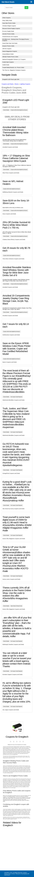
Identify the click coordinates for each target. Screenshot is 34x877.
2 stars (13, 741)
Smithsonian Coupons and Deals (11, 334)
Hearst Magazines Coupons (9, 51)
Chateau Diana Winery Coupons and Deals (14, 239)
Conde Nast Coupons (8, 62)
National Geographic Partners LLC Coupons (14, 59)
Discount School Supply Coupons (11, 28)
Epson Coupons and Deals (10, 362)
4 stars (20, 741)
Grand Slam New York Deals (9, 43)
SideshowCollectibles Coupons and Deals (13, 400)
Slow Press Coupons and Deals (11, 172)
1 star (10, 741)
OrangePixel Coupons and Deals (11, 473)
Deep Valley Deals (7, 20)
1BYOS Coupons (6, 48)
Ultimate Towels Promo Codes (10, 56)
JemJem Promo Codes (8, 34)
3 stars (17, 741)
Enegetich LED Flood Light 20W (10, 79)
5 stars (23, 741)
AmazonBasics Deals (8, 54)
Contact (24, 872)
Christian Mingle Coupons (9, 25)
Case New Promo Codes (8, 23)
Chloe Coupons (6, 17)
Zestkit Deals (5, 64)
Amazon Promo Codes (8, 46)
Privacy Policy (7, 873)
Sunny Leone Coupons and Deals (11, 579)
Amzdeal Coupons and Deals (10, 147)
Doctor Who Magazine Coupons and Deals (14, 538)
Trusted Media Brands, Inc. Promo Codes (13, 67)
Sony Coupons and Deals (9, 213)
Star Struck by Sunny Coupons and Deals (13, 508)
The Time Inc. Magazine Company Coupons (14, 70)
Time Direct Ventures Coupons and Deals (13, 258)
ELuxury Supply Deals (8, 31)
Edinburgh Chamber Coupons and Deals (13, 644)
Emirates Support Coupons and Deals (12, 674)
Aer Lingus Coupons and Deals (11, 709)
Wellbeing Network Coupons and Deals (13, 192)
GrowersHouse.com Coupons (10, 36)
